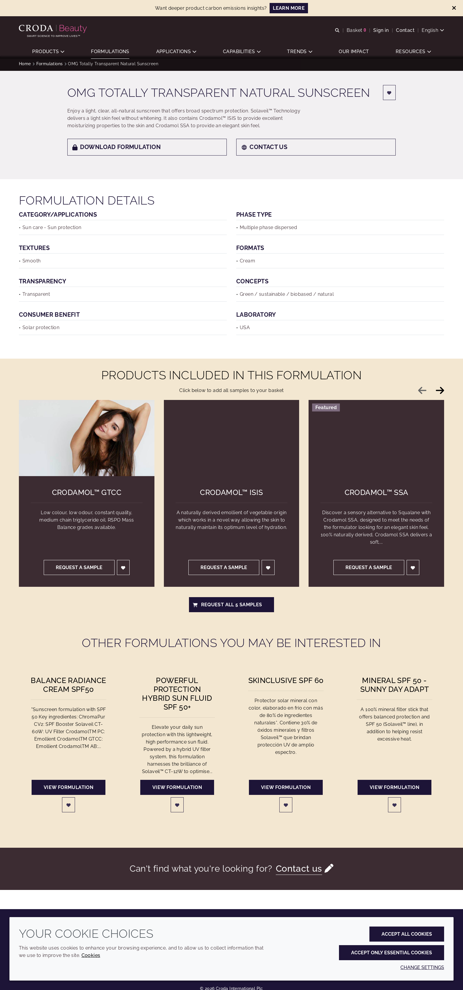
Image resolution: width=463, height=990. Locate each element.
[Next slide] (440, 393)
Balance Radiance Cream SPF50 (68, 688)
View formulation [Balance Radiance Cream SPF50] (68, 790)
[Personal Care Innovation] (53, 29)
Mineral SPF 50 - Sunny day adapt (394, 688)
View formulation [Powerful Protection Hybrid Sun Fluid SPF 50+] (177, 790)
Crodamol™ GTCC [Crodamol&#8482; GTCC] (86, 495)
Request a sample (79, 570)
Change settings (422, 967)
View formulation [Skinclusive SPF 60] (286, 790)
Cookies (90, 955)
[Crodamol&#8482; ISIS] (231, 441)
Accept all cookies (407, 934)
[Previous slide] (422, 393)
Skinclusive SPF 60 (286, 683)
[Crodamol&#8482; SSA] (376, 441)
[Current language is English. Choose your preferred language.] (433, 30)
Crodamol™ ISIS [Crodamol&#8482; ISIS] (231, 495)
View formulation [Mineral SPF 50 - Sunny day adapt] (394, 790)
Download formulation (116, 149)
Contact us (264, 149)
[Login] (389, 95)
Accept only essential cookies (391, 952)
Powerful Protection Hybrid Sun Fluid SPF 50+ (177, 696)
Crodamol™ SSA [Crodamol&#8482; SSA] (376, 495)
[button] (48, 52)
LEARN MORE (289, 8)
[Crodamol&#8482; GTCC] (86, 441)
